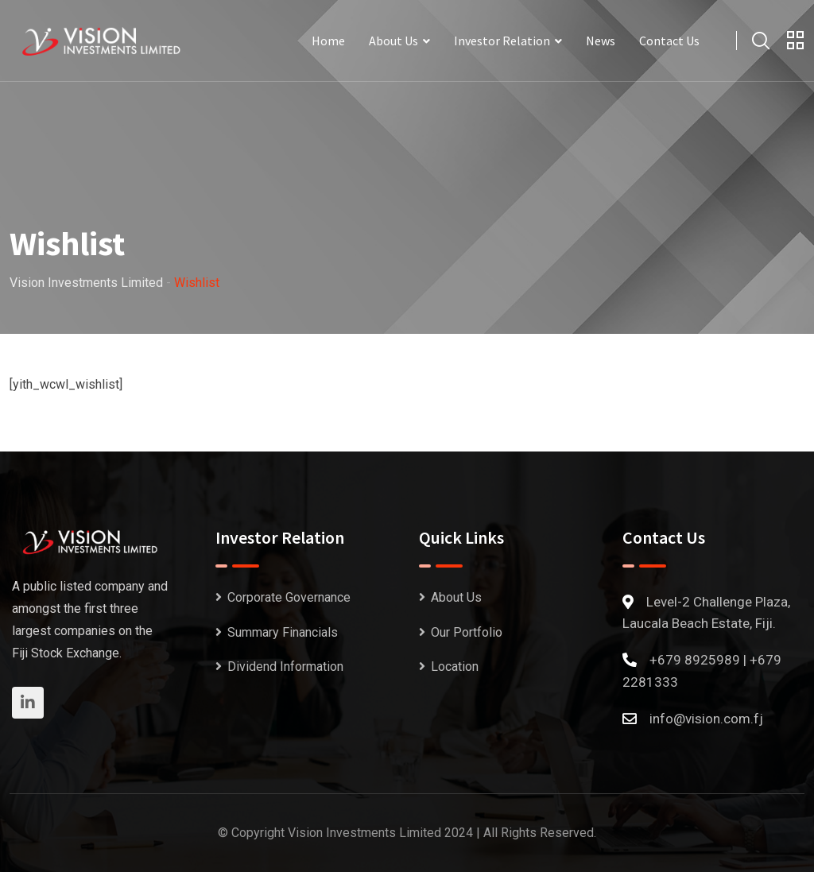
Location (455, 666)
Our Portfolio (466, 632)
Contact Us (669, 40)
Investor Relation (502, 40)
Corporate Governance (289, 597)
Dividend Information (285, 666)
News (600, 40)
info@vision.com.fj (706, 719)
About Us (393, 40)
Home (328, 40)
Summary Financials (282, 632)
